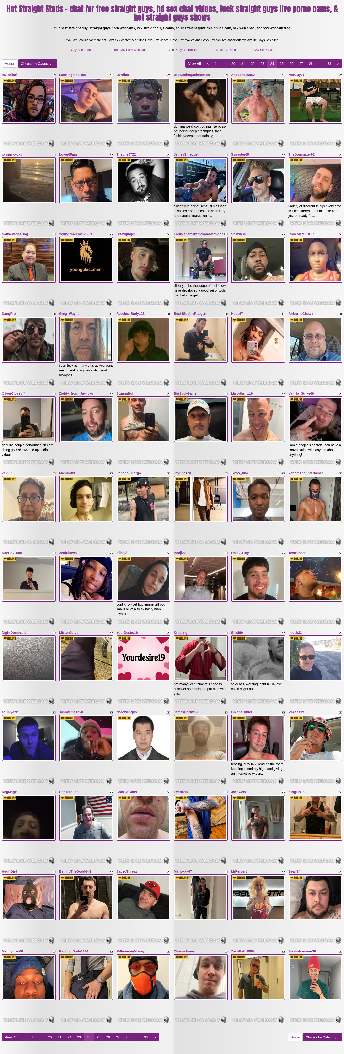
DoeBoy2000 (12, 530)
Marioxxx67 (183, 835)
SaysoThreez (127, 835)
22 (253, 63)
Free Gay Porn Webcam (129, 50)
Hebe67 (237, 303)
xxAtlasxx (296, 683)
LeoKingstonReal (73, 75)
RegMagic (10, 759)
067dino (123, 75)
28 (311, 63)
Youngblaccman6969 (75, 227)
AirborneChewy (301, 303)
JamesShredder (186, 151)
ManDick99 (68, 455)
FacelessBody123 (131, 303)
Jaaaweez (239, 759)
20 (233, 63)
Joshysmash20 (71, 683)
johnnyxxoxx (12, 151)
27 (301, 63)
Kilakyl (122, 530)
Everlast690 (183, 759)
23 (262, 63)
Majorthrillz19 (242, 379)
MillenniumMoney (131, 911)
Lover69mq (68, 151)
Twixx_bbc (239, 455)
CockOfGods (127, 759)
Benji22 (180, 530)
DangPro (9, 303)
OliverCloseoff (13, 379)
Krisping (181, 607)
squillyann (10, 683)
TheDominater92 (302, 151)
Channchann (184, 911)
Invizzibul (9, 75)
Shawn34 (238, 227)
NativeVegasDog (15, 227)
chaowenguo (127, 683)
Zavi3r (7, 455)
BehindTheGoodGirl (75, 835)
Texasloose (297, 530)
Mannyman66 (12, 911)
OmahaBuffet (241, 683)
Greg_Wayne (69, 303)
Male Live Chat (226, 50)
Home (9, 63)
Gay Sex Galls (263, 50)
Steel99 (237, 607)
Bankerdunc (69, 759)
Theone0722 (126, 151)
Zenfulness (68, 530)
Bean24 (295, 835)
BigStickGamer (186, 379)
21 (243, 63)
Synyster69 (240, 151)
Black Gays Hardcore (182, 50)
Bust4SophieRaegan (190, 303)
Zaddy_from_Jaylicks (76, 379)
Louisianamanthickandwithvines (200, 227)
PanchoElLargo (129, 455)
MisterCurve (69, 607)
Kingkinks (297, 759)
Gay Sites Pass (81, 50)
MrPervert (239, 835)
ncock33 (295, 607)
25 (282, 63)
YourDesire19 (127, 607)
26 (291, 63)
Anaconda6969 (243, 75)
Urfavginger (126, 227)
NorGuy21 (297, 75)
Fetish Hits (189, 1047)
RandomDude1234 (73, 911)
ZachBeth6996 (242, 911)
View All (194, 63)
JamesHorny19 (186, 683)
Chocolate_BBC (301, 227)
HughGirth (10, 835)
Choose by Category (37, 63)
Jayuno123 (182, 455)
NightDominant (14, 607)
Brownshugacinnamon (192, 75)
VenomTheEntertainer (306, 455)
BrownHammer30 (302, 911)
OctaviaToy (240, 530)
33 (329, 63)
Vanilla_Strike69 (301, 379)
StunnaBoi (125, 379)
